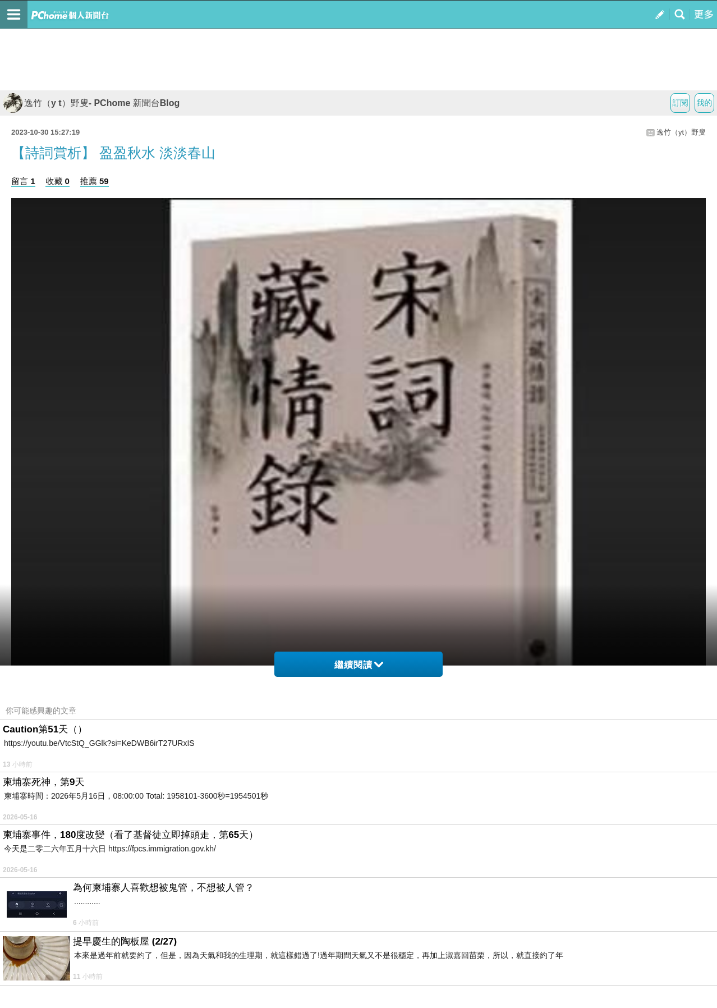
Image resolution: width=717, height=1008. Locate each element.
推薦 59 (94, 181)
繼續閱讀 (358, 664)
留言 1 (23, 181)
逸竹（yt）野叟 (681, 132)
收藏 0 (57, 181)
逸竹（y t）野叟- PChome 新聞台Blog (91, 103)
